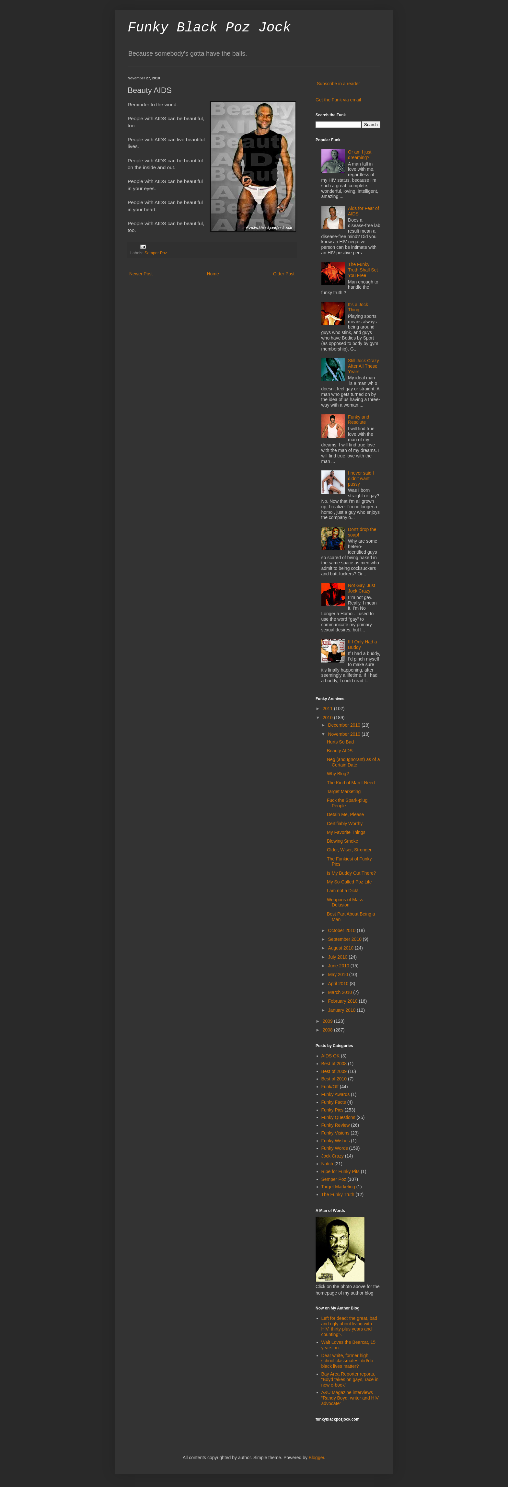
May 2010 (338, 974)
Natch (327, 1163)
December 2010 (345, 725)
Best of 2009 (334, 1071)
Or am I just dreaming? (359, 154)
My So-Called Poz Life (349, 881)
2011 (328, 708)
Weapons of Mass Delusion (345, 902)
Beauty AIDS (339, 750)
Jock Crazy (332, 1155)
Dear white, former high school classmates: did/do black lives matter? (347, 1361)
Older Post (283, 273)
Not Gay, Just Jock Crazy (361, 588)
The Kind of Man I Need (351, 782)
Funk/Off (330, 1086)
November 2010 (345, 734)
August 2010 (341, 948)
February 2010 (343, 1001)
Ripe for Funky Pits (340, 1171)
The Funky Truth (337, 1194)
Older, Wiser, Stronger (349, 849)
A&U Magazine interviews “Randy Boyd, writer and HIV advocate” (350, 1398)
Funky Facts (333, 1102)
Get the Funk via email (338, 99)
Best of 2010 (334, 1078)
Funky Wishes (335, 1140)
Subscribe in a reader (338, 83)
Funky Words (334, 1148)
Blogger (316, 1457)
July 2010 (338, 957)
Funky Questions (338, 1117)
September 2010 (345, 939)
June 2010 (339, 965)
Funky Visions (335, 1132)
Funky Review (335, 1125)
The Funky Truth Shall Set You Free (363, 270)
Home (213, 273)
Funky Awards (335, 1094)
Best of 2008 (334, 1063)
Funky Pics (332, 1109)
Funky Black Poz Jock (209, 28)
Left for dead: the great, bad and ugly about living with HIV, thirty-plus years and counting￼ (349, 1326)
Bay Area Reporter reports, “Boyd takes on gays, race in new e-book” (350, 1379)
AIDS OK (330, 1055)
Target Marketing (344, 791)
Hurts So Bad (340, 741)
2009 (328, 1021)
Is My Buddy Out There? (351, 873)
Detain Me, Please (345, 814)
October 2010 (342, 930)
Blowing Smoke (342, 841)
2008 (328, 1029)
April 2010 (339, 983)
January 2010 (342, 1010)
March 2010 (340, 992)
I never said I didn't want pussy (361, 478)
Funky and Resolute (358, 419)
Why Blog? (338, 773)
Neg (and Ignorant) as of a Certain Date (353, 762)
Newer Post (141, 273)
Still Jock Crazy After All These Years (363, 366)
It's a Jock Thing (358, 307)
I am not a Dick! (342, 890)
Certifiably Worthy (345, 823)
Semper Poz (155, 253)
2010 (328, 717)
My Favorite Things (346, 832)
